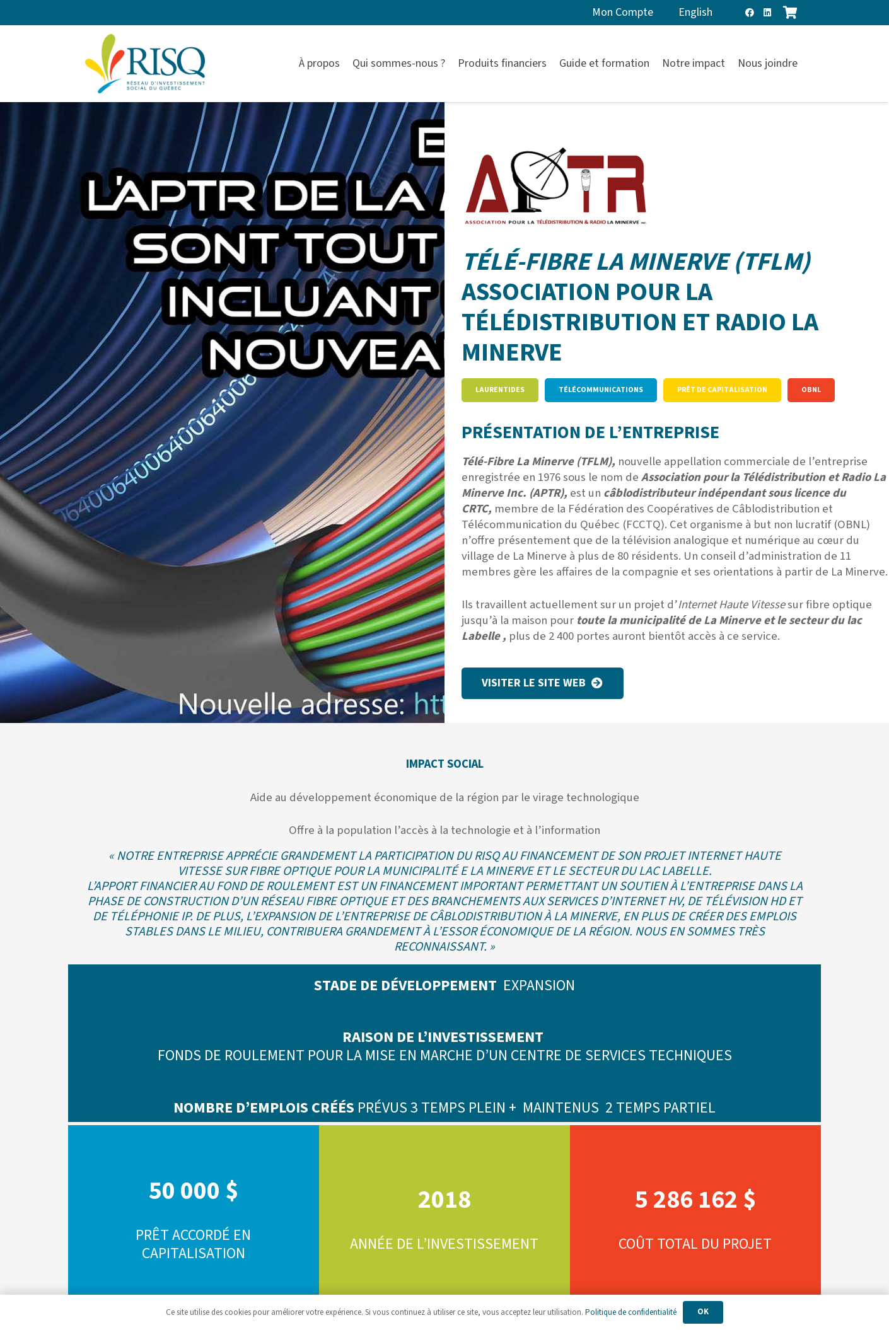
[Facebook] (749, 12)
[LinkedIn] (767, 12)
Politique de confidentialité (631, 1312)
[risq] (145, 64)
